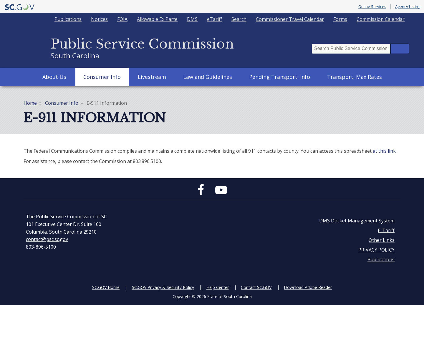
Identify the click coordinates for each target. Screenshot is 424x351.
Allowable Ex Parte (157, 19)
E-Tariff (386, 230)
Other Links (382, 240)
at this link (384, 151)
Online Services (372, 6)
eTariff (214, 19)
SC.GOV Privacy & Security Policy (163, 287)
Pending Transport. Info (279, 76)
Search (238, 19)
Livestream (152, 76)
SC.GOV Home (106, 287)
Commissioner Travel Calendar (290, 19)
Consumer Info (102, 76)
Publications (68, 19)
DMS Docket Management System (357, 220)
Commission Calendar (381, 19)
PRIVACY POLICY (376, 250)
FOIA (122, 19)
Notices (99, 19)
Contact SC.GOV (256, 287)
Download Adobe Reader (308, 287)
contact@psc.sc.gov (47, 239)
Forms (340, 19)
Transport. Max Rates (354, 76)
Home (30, 103)
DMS (192, 19)
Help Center (217, 287)
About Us (54, 76)
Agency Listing (407, 6)
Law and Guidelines (207, 76)
